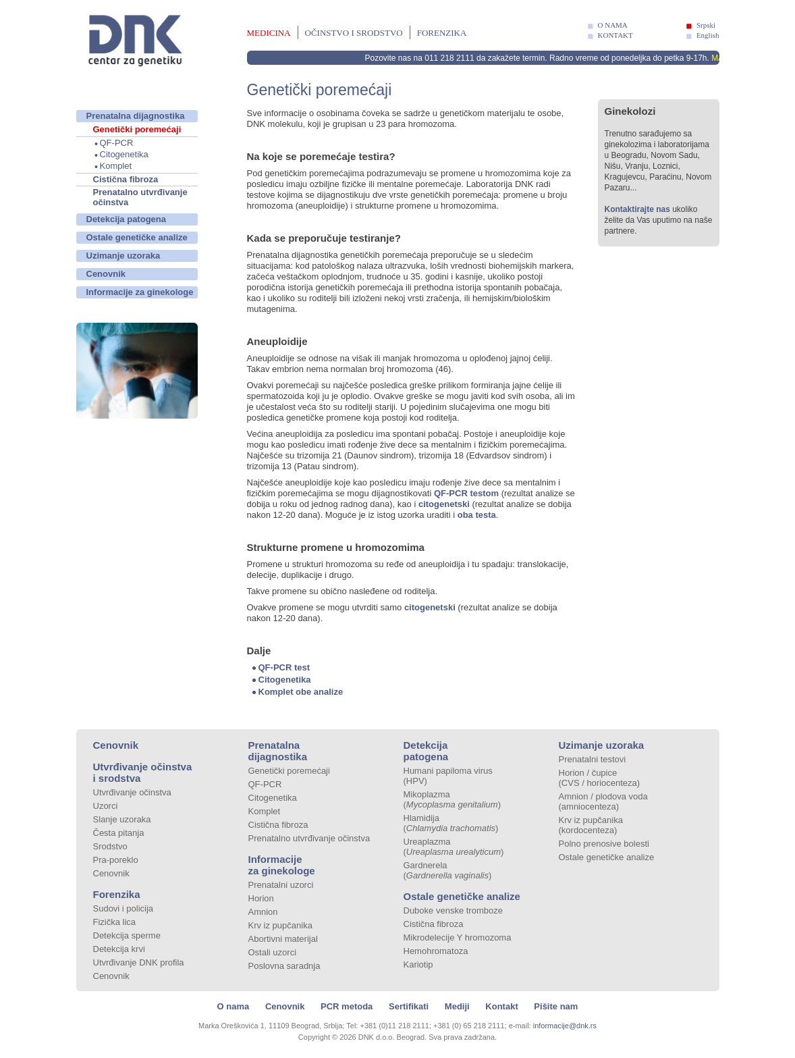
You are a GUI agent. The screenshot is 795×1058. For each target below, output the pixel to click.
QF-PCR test (284, 667)
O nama (233, 1006)
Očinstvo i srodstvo (354, 33)
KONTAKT (615, 35)
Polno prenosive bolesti (604, 844)
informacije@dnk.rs (565, 1026)
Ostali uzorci (272, 952)
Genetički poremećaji (137, 129)
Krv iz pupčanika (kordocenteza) (591, 825)
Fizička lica (114, 922)
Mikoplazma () (452, 799)
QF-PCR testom (465, 493)
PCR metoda (347, 1006)
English (707, 35)
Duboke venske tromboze (453, 910)
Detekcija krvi (119, 949)
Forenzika (442, 33)
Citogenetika (124, 154)
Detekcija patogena (126, 219)
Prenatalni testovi (592, 759)
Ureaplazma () (454, 847)
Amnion (263, 912)
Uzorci (105, 806)
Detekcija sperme (127, 935)
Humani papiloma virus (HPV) (448, 776)
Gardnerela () (448, 870)
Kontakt (501, 1006)
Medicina (269, 33)
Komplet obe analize (301, 692)
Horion (261, 898)
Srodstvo (110, 846)
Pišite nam (556, 1006)
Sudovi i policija (123, 908)
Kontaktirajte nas (637, 209)
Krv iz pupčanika (280, 925)
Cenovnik (106, 274)
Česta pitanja (118, 833)
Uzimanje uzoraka (123, 255)
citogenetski (444, 504)
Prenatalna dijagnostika (135, 116)
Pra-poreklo (115, 860)
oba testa (477, 515)
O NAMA (613, 25)
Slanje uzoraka (122, 819)
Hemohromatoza (436, 951)
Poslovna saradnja (284, 966)
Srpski (705, 25)
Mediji (457, 1006)
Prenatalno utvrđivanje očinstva (140, 197)
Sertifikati (409, 1006)
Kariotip (418, 964)
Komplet (116, 166)
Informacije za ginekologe (140, 292)
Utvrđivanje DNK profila (138, 962)
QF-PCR (117, 143)
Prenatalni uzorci (281, 885)
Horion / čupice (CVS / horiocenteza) (599, 778)
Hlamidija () (451, 823)
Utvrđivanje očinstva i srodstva (142, 772)
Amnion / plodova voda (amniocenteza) (603, 801)
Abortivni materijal (283, 939)
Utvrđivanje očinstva (132, 792)
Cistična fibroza (126, 179)
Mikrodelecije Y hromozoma (458, 937)
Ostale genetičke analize (137, 237)
